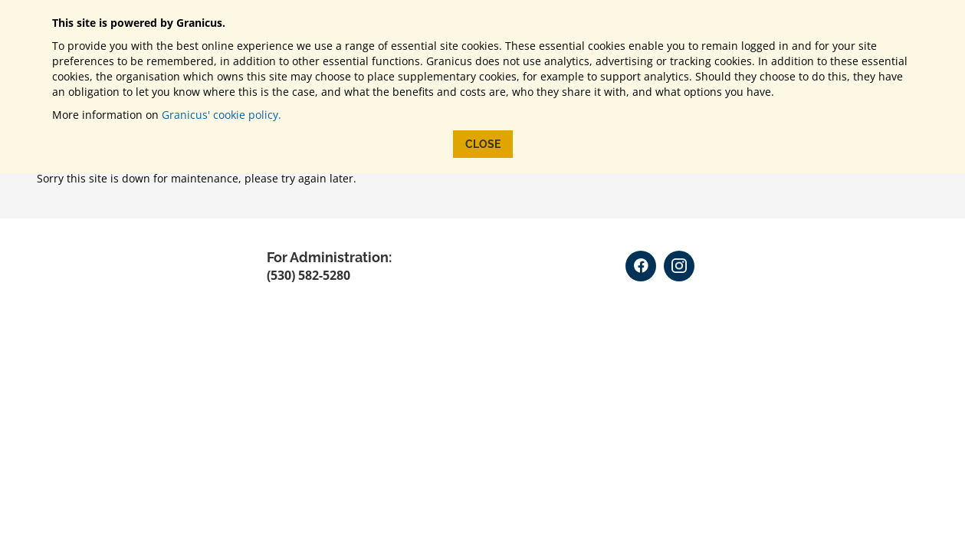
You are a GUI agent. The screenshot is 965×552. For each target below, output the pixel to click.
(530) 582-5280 (308, 275)
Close (483, 144)
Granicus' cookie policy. (221, 114)
